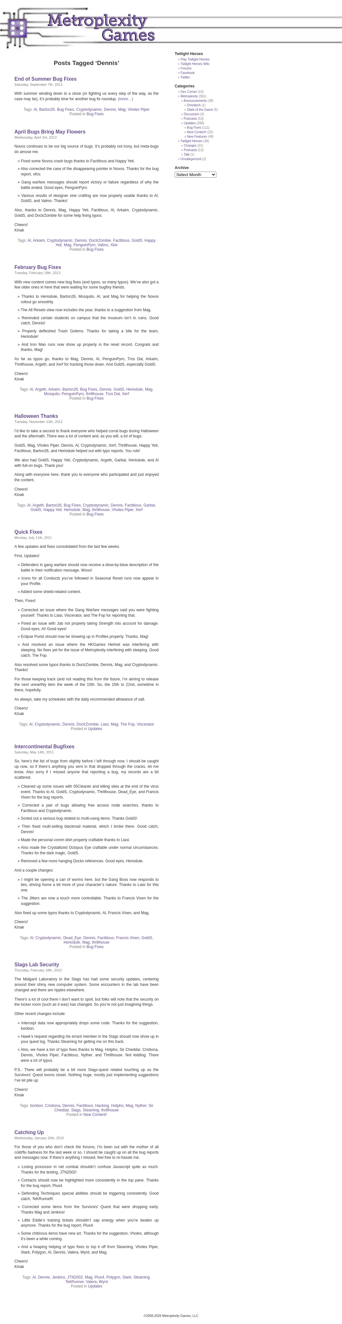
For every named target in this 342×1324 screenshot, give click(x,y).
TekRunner (74, 1281)
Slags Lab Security (36, 964)
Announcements (195, 100)
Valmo (103, 245)
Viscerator (145, 724)
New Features (197, 136)
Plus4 (99, 1277)
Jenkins (58, 1277)
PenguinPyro (84, 245)
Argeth (40, 389)
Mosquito (52, 394)
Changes (190, 145)
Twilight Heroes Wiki (194, 64)
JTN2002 (75, 1277)
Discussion (191, 114)
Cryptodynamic (89, 109)
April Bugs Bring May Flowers (50, 131)
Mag (121, 109)
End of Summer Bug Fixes (45, 79)
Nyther (140, 1105)
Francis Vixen (127, 938)
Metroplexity (189, 96)
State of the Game (200, 109)
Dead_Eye (72, 938)
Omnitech (194, 105)
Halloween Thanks (36, 416)
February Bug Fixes (37, 267)
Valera (91, 1281)
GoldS (137, 240)
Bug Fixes (65, 109)
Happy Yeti (52, 510)
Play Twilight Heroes (194, 59)
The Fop (127, 724)
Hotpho (117, 1105)
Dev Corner (188, 91)
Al (35, 109)
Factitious (121, 240)
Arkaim (39, 240)
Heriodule (134, 389)
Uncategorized (190, 159)
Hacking (102, 1105)
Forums (185, 68)
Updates (95, 729)
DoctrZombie (100, 240)
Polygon (113, 1277)
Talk (186, 154)
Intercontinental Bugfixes (44, 746)
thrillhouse (95, 394)
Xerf (125, 394)
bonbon (36, 1105)
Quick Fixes (28, 532)
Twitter (185, 77)
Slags (76, 1110)
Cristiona (52, 1105)
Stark (126, 1277)
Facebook (187, 73)
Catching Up (29, 1132)
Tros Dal (112, 394)
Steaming (91, 1110)
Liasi (105, 724)
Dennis (110, 109)
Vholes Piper (138, 109)
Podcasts (190, 118)
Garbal (149, 505)
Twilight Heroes (191, 141)
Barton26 (47, 109)
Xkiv (114, 245)
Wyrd (103, 1281)
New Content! (95, 1114)
